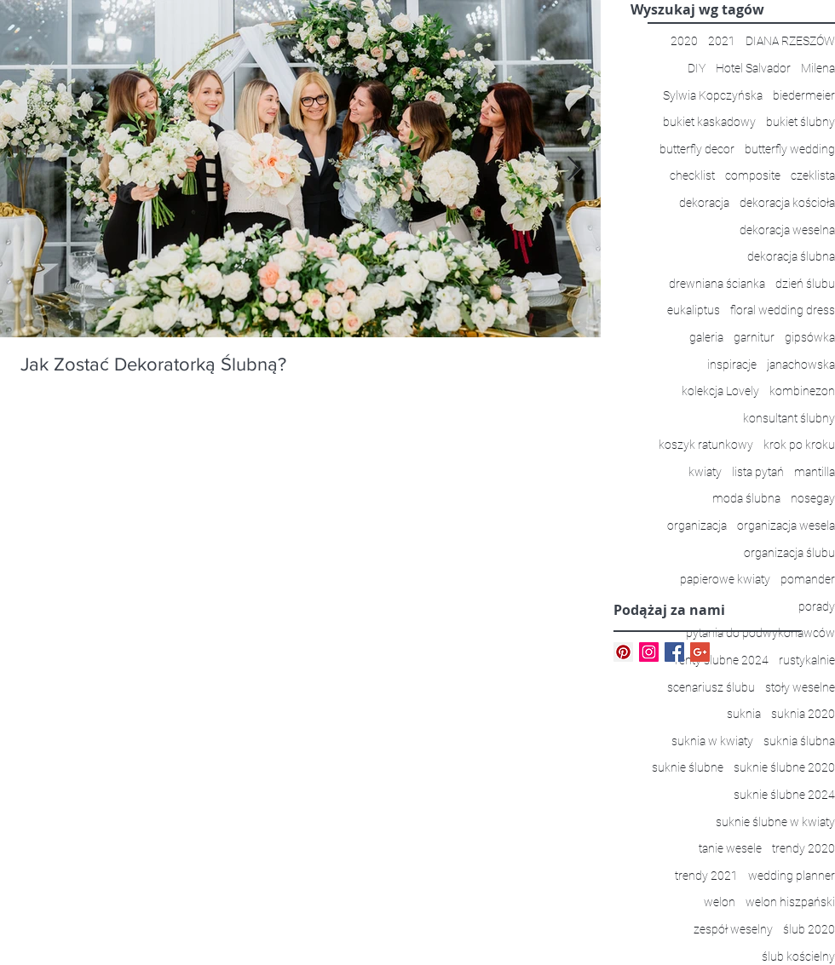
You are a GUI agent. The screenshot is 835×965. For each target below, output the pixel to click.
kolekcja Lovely (720, 391)
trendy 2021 (706, 875)
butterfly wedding (790, 149)
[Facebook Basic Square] (674, 652)
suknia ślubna (799, 741)
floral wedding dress (782, 310)
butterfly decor (696, 149)
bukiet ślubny (800, 122)
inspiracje (732, 364)
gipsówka (810, 337)
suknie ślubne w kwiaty (775, 822)
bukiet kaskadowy (709, 122)
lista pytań (758, 472)
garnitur (754, 337)
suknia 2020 (803, 714)
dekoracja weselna (787, 230)
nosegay (813, 498)
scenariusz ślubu (711, 687)
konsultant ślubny (789, 418)
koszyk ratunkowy (706, 444)
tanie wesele (730, 848)
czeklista (813, 175)
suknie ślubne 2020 (784, 767)
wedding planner (791, 875)
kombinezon (802, 391)
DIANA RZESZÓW (790, 41)
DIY (696, 68)
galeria (706, 337)
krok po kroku (799, 444)
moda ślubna (746, 498)
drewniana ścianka (717, 283)
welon (719, 902)
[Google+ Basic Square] (700, 652)
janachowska (801, 364)
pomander (807, 579)
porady (816, 606)
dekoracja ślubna (791, 256)
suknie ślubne (687, 767)
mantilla (814, 472)
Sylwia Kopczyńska (713, 95)
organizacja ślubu (789, 553)
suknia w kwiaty (712, 741)
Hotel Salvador (753, 68)
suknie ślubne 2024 (784, 794)
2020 (684, 41)
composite (752, 175)
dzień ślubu (805, 283)
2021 (721, 41)
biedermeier (804, 95)
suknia (744, 714)
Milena (818, 68)
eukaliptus (693, 310)
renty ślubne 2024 (722, 660)
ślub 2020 (809, 929)
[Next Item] (573, 169)
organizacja (697, 525)
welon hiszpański (790, 902)
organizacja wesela (786, 525)
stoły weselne (800, 687)
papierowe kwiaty (725, 579)
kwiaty (705, 472)
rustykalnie (807, 660)
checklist (692, 175)
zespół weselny (733, 929)
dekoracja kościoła (787, 203)
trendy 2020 (803, 848)
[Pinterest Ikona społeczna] (623, 652)
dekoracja (704, 203)
